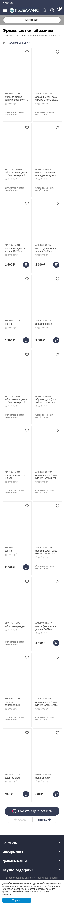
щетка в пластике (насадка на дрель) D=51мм (46, 174)
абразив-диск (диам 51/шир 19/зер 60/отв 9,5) (47, 552)
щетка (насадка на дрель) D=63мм (45, 249)
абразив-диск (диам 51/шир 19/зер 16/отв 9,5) (16, 401)
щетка (8, 323)
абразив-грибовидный (12, 703)
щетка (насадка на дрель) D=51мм (45, 628)
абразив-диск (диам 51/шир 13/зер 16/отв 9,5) (47, 401)
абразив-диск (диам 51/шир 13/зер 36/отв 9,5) (47, 98)
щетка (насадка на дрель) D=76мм (15, 249)
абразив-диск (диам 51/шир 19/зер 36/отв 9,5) (16, 174)
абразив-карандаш (15, 626)
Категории (31, 19)
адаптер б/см (12, 777)
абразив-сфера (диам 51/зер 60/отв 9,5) (16, 98)
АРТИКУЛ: (9, 94)
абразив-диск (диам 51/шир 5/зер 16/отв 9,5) (46, 703)
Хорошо (16, 900)
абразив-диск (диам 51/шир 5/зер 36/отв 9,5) (46, 477)
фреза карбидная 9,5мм (15, 476)
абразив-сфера (43, 323)
